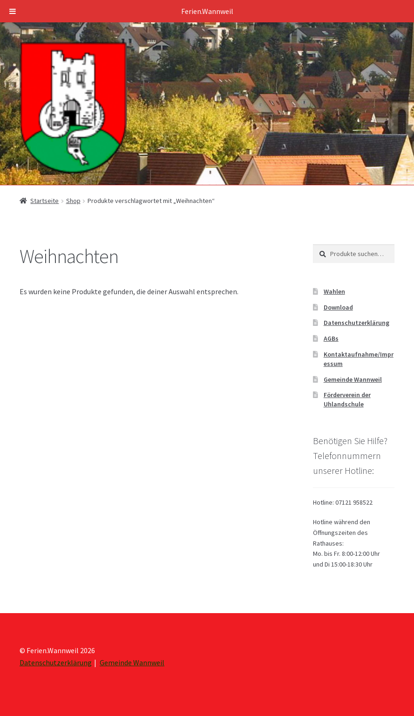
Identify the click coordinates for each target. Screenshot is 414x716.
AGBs (331, 338)
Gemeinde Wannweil (353, 379)
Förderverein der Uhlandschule (347, 399)
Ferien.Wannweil (207, 11)
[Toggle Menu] (12, 11)
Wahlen (334, 291)
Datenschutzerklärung (356, 322)
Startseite (44, 200)
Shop (73, 200)
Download (338, 307)
